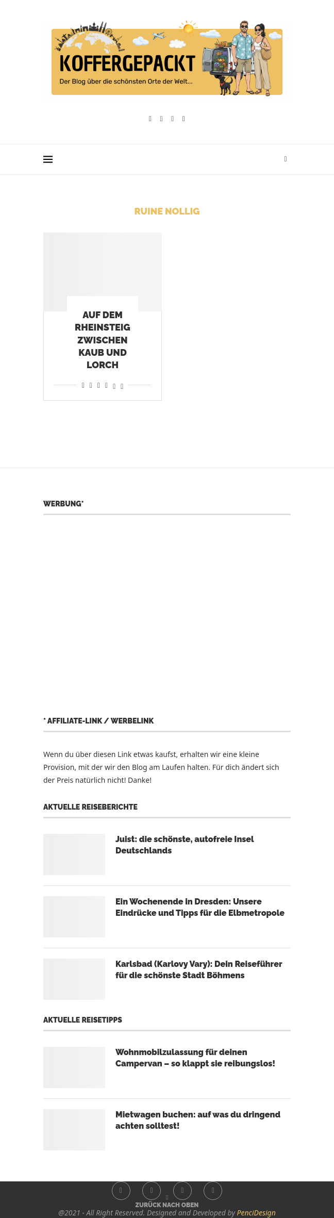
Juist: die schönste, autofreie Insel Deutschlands (184, 844)
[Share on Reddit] (91, 385)
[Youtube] (172, 119)
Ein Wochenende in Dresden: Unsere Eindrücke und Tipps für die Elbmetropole (200, 907)
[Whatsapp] (183, 119)
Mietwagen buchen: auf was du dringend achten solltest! (197, 1120)
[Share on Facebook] (83, 385)
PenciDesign (256, 1212)
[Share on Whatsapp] (98, 385)
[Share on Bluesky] (122, 385)
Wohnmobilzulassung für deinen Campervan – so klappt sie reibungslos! (195, 1057)
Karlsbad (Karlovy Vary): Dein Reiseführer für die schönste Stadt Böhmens (198, 969)
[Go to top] (167, 1204)
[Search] (285, 159)
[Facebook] (150, 119)
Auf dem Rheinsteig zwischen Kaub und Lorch (102, 339)
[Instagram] (161, 119)
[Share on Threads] (114, 385)
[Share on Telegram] (106, 385)
